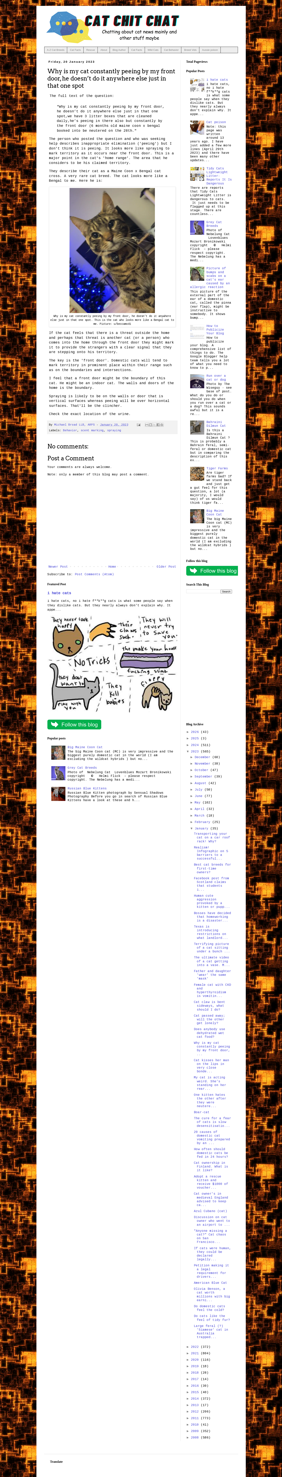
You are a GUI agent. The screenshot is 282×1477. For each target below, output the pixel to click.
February (203, 822)
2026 (196, 732)
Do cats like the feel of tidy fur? (212, 1318)
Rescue (90, 49)
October (202, 770)
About (103, 49)
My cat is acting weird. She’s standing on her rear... (210, 1083)
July (199, 790)
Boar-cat (202, 1112)
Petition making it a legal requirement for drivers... (211, 1271)
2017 (196, 1379)
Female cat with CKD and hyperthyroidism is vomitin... (212, 990)
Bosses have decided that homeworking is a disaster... (212, 917)
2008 (196, 1437)
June (199, 796)
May (198, 802)
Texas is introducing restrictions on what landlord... (211, 932)
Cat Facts (75, 49)
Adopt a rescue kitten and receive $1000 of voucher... (211, 1182)
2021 (196, 1353)
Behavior (70, 430)
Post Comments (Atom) (94, 574)
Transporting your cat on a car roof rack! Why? (212, 837)
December (203, 757)
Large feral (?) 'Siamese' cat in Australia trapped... (211, 1331)
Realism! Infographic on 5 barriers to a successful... (211, 853)
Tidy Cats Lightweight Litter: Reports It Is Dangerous (219, 176)
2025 (196, 738)
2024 (196, 745)
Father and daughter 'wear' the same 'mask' (212, 975)
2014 (196, 1399)
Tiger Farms (217, 468)
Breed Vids (190, 49)
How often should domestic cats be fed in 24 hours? (211, 1153)
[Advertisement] (209, 658)
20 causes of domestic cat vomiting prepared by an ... (212, 1137)
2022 (196, 1347)
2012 (196, 1411)
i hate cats (59, 593)
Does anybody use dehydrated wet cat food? (209, 1033)
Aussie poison (210, 49)
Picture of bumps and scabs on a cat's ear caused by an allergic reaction (210, 278)
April (200, 809)
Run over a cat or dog (216, 377)
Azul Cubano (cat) (210, 1211)
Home (112, 567)
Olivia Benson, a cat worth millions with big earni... (212, 1294)
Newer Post (58, 567)
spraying (114, 430)
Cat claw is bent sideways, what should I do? (209, 1005)
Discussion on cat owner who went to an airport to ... (212, 1221)
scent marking (92, 430)
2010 (196, 1425)
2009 (196, 1431)
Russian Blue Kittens (87, 788)
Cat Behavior (171, 49)
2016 (196, 1386)
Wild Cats (153, 49)
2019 (196, 1366)
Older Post (166, 567)
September (204, 776)
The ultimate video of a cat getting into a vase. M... (212, 961)
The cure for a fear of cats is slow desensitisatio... (212, 1122)
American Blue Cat (210, 1283)
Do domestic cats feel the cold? (209, 1308)
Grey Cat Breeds (82, 768)
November (203, 764)
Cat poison (216, 122)
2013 (196, 1405)
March (200, 816)
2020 (196, 1360)
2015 (196, 1392)
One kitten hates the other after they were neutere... (210, 1100)
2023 (196, 751)
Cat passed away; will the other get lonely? (209, 1019)
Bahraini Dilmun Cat (216, 424)
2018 (196, 1373)
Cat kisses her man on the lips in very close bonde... (211, 1066)
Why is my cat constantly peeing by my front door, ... (212, 1048)
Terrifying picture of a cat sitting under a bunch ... (212, 947)
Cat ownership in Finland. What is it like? (211, 1166)
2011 (196, 1418)
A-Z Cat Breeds (56, 49)
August (201, 783)
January (202, 828)
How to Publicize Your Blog (215, 329)
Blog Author (119, 49)
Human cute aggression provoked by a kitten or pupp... (212, 901)
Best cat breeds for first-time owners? (212, 868)
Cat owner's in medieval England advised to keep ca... (211, 1199)
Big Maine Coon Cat (85, 747)
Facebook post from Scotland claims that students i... (211, 884)
